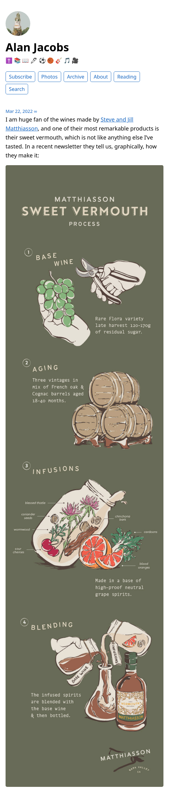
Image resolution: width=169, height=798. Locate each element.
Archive (75, 76)
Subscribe (20, 76)
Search (17, 89)
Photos (49, 76)
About (101, 76)
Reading (126, 76)
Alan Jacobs (37, 47)
